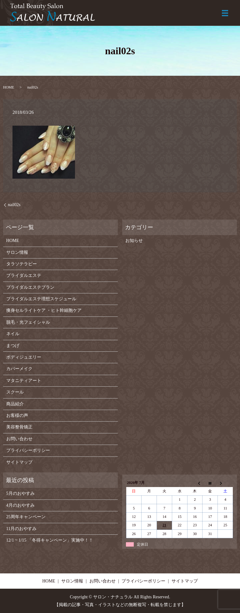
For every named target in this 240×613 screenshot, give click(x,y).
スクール (15, 392)
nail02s (14, 204)
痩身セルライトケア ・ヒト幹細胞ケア (44, 310)
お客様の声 (17, 415)
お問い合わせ (19, 439)
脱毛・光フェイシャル (28, 322)
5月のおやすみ (20, 493)
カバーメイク (19, 368)
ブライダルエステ (23, 275)
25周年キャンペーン (26, 516)
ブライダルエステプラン (30, 287)
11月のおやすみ (21, 528)
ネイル (12, 333)
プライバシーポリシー (28, 450)
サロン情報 (17, 252)
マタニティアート (23, 380)
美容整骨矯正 (19, 427)
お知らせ (134, 240)
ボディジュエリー (23, 357)
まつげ (12, 345)
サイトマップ (19, 462)
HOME (8, 87)
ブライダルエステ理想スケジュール (41, 299)
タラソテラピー (21, 264)
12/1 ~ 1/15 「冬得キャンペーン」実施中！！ (49, 540)
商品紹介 (15, 404)
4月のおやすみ (20, 505)
